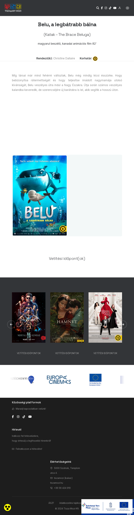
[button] (11, 324)
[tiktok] (24, 416)
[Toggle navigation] (127, 8)
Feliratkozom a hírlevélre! (29, 448)
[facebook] (13, 416)
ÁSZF (51, 503)
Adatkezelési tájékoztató (72, 503)
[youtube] (30, 416)
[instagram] (18, 416)
